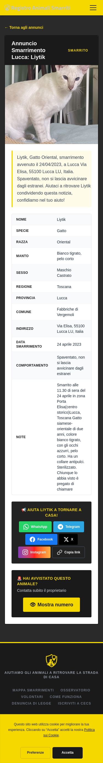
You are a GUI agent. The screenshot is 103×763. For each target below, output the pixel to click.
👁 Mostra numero (51, 604)
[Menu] (93, 7)
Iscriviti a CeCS (74, 703)
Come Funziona (66, 697)
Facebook (41, 539)
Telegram (69, 527)
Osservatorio (75, 690)
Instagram (34, 552)
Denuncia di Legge (31, 703)
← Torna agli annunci (23, 27)
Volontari (32, 697)
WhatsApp (35, 527)
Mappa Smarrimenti (33, 690)
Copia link (68, 552)
